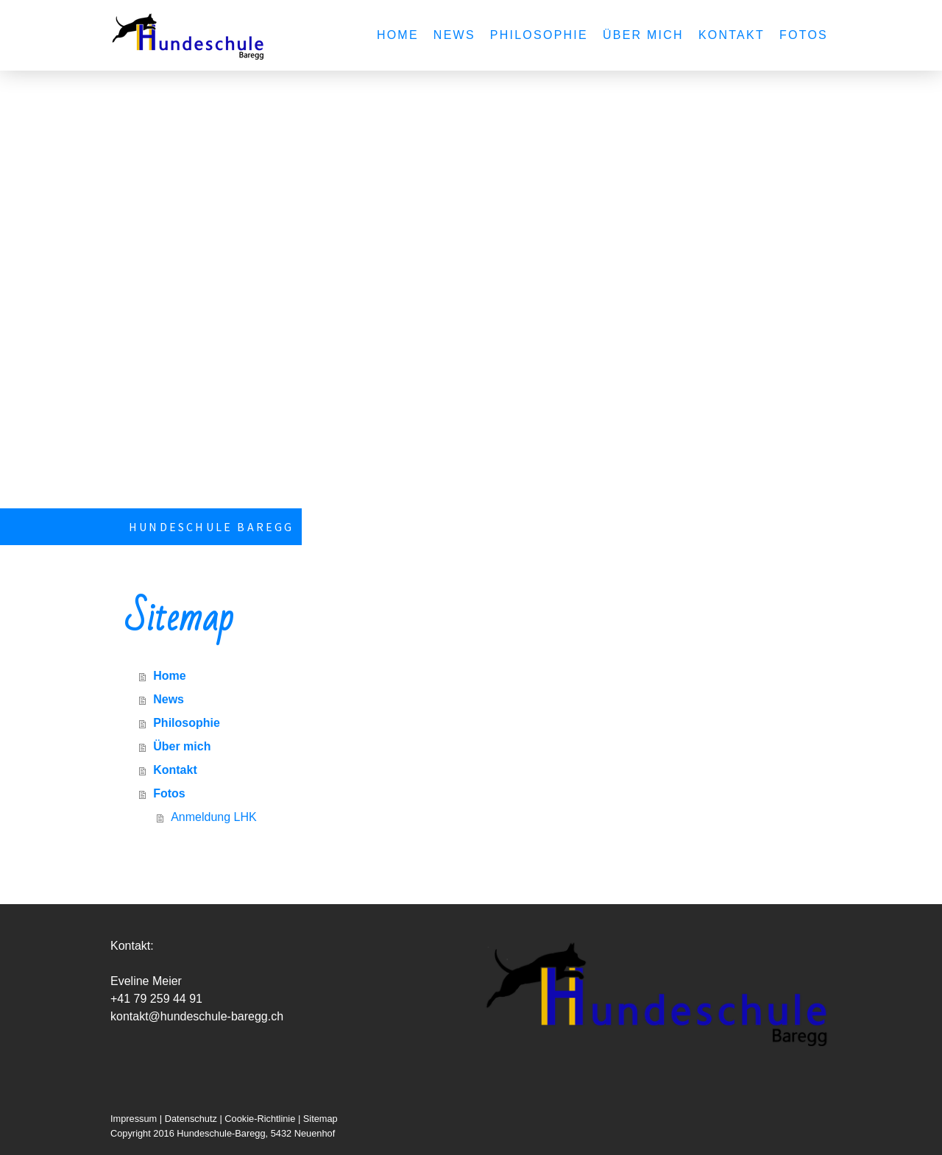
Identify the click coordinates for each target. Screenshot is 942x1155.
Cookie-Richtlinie (259, 1118)
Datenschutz (191, 1118)
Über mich (643, 35)
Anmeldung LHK (214, 817)
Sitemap (320, 1118)
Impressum (133, 1118)
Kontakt (731, 35)
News (454, 35)
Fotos (803, 35)
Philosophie (539, 35)
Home (398, 35)
